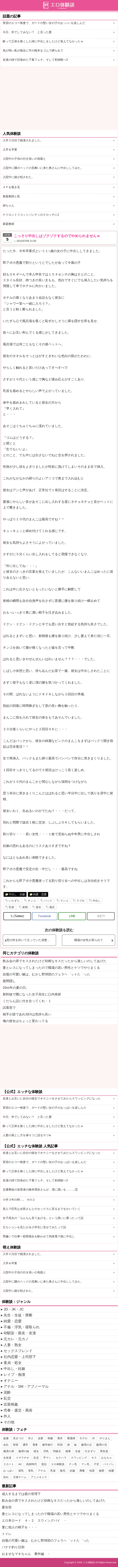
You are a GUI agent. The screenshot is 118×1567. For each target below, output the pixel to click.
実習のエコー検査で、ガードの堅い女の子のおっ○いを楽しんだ (44, 22)
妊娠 (72, 1470)
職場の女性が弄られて (88, 940)
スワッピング (79, 1457)
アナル (42, 1470)
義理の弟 (8, 1451)
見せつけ (18, 1438)
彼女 (38, 907)
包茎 (92, 1470)
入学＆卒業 (10, 149)
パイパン (108, 1464)
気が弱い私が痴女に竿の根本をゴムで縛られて (33, 50)
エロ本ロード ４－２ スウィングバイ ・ (34, 1520)
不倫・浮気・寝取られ (22, 1327)
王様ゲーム (19, 1477)
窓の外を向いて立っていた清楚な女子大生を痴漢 (31, 940)
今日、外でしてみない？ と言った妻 (27, 32)
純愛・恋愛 (40, 894)
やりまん (104, 1438)
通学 (25, 1444)
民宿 (60, 1444)
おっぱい (8, 1470)
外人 (7, 1416)
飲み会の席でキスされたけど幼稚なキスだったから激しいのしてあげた (54, 961)
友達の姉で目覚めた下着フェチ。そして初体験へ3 (35, 59)
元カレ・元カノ (16, 1339)
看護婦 (71, 1438)
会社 (6, 1444)
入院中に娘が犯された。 (18, 177)
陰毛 (62, 1470)
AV (20, 1464)
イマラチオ (22, 1457)
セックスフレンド (18, 1351)
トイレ (7, 1534)
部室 (15, 1444)
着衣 (60, 1438)
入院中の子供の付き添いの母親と (24, 158)
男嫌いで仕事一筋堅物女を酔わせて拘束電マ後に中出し (39, 1236)
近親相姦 (11, 1404)
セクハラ (61, 1457)
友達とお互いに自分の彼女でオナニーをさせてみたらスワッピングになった (52, 1098)
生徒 (78, 1451)
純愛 (111, 1470)
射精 (25, 907)
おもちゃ (106, 1457)
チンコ (32, 900)
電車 (35, 1444)
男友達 (104, 1451)
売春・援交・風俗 (18, 1410)
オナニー (11, 1380)
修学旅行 (47, 1444)
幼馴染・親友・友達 (20, 1333)
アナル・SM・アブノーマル (26, 1386)
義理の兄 (101, 1444)
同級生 (57, 1451)
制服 (50, 1438)
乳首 (11, 907)
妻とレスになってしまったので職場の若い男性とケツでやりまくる (51, 967)
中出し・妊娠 (17, 894)
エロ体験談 (57, 1464)
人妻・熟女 (13, 1345)
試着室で (9, 1007)
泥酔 (7, 1392)
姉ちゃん (8, 205)
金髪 (40, 1438)
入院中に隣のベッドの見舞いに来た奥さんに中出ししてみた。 (43, 167)
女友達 (7, 1457)
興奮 (82, 1470)
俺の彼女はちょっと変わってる (25, 1021)
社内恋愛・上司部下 (20, 1357)
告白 (6, 1477)
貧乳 (21, 1470)
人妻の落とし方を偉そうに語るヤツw (27, 1135)
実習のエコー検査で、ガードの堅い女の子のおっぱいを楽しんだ (44, 1107)
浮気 (46, 1451)
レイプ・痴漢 (14, 1375)
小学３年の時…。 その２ (19, 1199)
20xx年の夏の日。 (16, 987)
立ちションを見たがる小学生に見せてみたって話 (34, 1227)
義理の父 (86, 1444)
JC (93, 1438)
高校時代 (31, 1464)
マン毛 (85, 1464)
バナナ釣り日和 (13, 1547)
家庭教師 (8, 223)
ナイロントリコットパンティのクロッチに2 (31, 214)
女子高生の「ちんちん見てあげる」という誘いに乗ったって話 (43, 1218)
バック (48, 900)
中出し (97, 900)
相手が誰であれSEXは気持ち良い (27, 1014)
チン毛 (73, 1464)
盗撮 (6, 1438)
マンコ (64, 900)
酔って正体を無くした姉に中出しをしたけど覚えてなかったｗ (43, 41)
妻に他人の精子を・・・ (19, 1527)
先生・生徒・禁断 (18, 1315)
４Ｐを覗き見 (11, 187)
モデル (83, 1438)
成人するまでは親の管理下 (21, 1494)
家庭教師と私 (11, 196)
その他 (9, 1422)
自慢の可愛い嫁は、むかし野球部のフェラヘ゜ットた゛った (46, 974)
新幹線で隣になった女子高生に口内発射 (32, 994)
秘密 (101, 1470)
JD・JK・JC (14, 1309)
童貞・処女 (13, 1363)
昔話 (44, 1464)
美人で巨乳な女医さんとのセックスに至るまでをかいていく (42, 1208)
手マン (47, 1457)
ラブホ (80, 900)
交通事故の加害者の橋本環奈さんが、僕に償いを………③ (40, 1189)
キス (94, 1457)
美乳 (31, 1470)
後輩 (68, 1451)
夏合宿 (7, 1507)
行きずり (90, 1451)
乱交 (7, 1398)
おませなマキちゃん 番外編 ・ (26, 1554)
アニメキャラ (39, 1477)
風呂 (52, 907)
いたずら (14, 900)
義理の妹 (23, 1451)
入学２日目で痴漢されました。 (23, 140)
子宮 (96, 1464)
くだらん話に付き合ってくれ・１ (27, 1001)
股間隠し (9, 981)
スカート (8, 1464)
